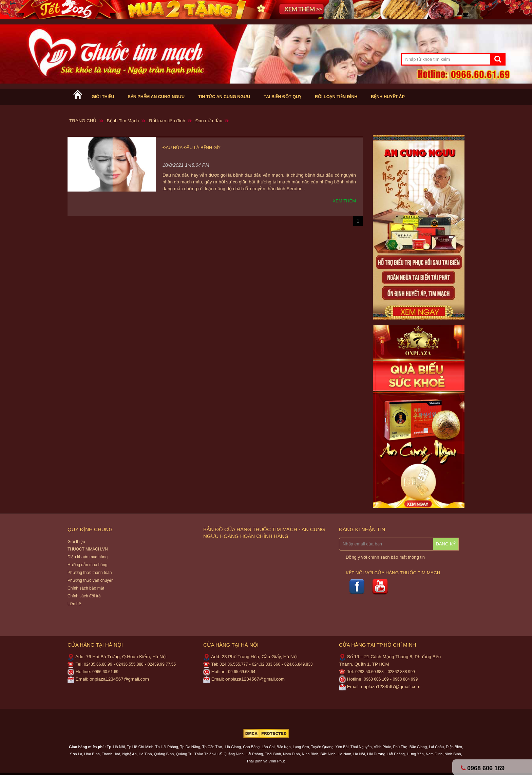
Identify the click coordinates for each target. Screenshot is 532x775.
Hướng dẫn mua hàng (87, 564)
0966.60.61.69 (105, 671)
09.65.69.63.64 (241, 671)
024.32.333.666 (266, 664)
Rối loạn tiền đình (336, 96)
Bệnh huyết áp (388, 96)
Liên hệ (74, 603)
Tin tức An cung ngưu (224, 96)
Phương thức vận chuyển (91, 580)
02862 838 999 (401, 671)
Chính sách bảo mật (86, 588)
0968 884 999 (405, 679)
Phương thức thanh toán (90, 572)
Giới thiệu (103, 96)
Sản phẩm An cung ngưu (156, 96)
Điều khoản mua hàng (88, 557)
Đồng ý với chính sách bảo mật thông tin (385, 557)
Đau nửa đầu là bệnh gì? (192, 147)
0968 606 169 (376, 679)
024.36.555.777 (234, 664)
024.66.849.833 (298, 664)
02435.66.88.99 (98, 664)
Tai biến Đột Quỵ (282, 96)
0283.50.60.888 (369, 671)
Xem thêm (344, 200)
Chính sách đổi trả (84, 596)
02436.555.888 (130, 664)
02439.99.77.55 (162, 664)
